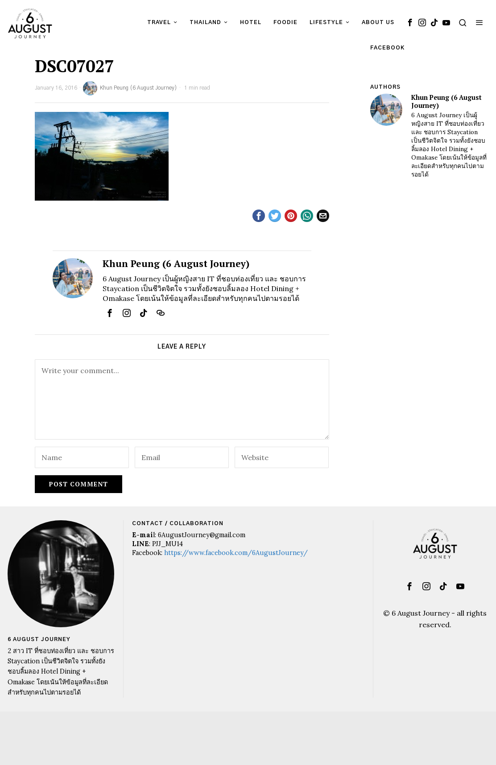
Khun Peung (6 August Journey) (130, 88)
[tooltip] (410, 22)
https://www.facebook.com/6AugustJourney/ (236, 553)
